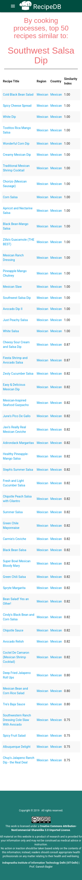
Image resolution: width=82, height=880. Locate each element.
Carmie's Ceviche (14, 539)
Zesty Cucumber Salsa (18, 373)
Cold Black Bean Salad (18, 94)
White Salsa (11, 331)
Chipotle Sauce (13, 630)
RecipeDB (40, 6)
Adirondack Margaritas (18, 443)
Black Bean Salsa (14, 550)
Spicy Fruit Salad (14, 735)
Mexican (42, 94)
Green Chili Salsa (14, 577)
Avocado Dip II (12, 309)
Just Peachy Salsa (15, 320)
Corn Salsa (10, 197)
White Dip (9, 116)
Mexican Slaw (12, 286)
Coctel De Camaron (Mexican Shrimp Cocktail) (16, 657)
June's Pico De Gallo (16, 416)
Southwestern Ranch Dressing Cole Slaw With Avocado (17, 720)
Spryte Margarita (14, 588)
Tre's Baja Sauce (14, 704)
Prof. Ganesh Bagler (40, 866)
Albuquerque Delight (16, 746)
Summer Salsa (13, 512)
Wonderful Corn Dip (16, 143)
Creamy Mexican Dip (17, 154)
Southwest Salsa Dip (17, 298)
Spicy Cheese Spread (17, 105)
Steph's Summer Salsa (18, 469)
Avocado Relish (13, 641)
